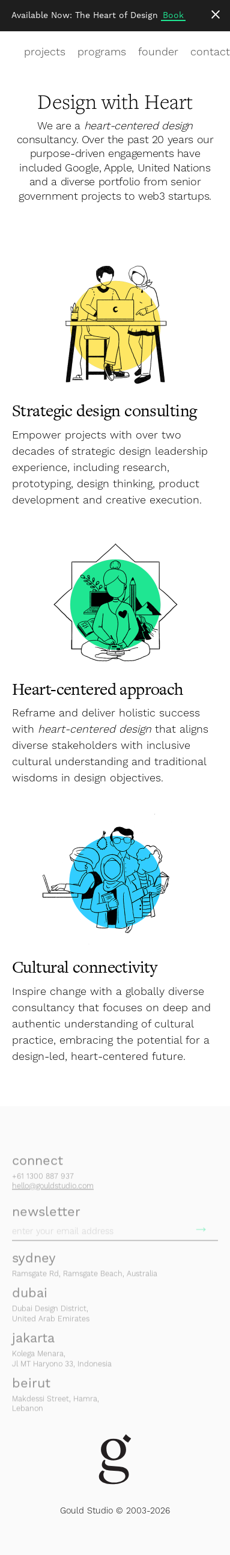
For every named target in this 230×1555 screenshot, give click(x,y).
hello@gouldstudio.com (53, 1190)
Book (173, 15)
